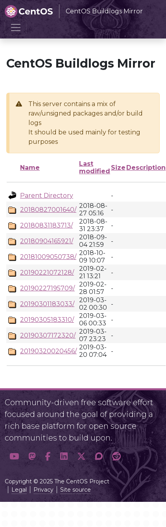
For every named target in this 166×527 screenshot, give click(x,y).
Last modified (94, 167)
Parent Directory (46, 195)
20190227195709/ (47, 288)
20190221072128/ (47, 272)
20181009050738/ (48, 257)
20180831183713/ (46, 225)
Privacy (43, 489)
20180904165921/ (46, 241)
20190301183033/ (47, 304)
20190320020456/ (48, 351)
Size (118, 167)
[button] (14, 456)
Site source (75, 489)
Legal (19, 489)
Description (146, 167)
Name (30, 167)
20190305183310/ (47, 319)
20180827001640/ (48, 209)
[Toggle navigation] (16, 27)
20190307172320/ (48, 335)
